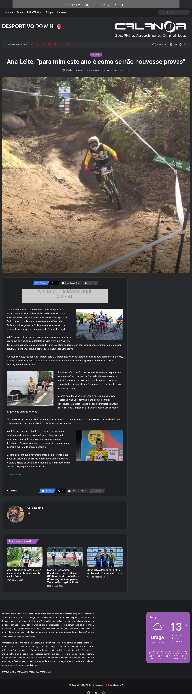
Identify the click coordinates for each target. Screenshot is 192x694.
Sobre (20, 12)
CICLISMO (96, 54)
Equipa (49, 12)
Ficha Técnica (34, 12)
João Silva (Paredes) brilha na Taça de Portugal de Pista (104, 570)
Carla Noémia (75, 70)
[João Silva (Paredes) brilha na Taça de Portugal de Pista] (105, 555)
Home (7, 12)
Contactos (62, 12)
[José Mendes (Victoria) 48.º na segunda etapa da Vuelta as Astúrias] (25, 555)
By (121, 683)
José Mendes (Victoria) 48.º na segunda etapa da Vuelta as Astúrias (24, 571)
